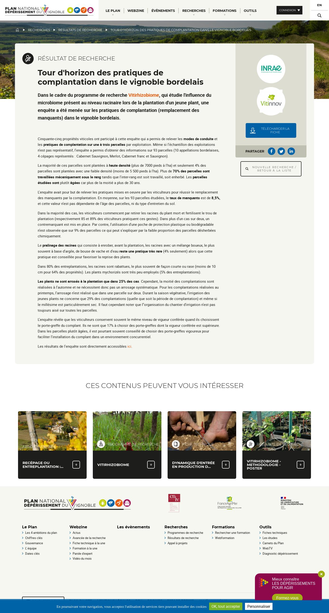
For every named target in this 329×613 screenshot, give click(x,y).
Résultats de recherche (80, 30)
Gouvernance (34, 543)
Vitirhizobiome (143, 95)
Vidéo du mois (82, 558)
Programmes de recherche (185, 532)
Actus (76, 532)
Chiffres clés (33, 538)
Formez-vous (287, 598)
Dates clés (32, 553)
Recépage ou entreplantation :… (43, 465)
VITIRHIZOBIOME (113, 464)
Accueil (17, 30)
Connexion (287, 10)
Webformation (224, 538)
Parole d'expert (82, 553)
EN (319, 5)
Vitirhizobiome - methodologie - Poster (264, 464)
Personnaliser (258, 606)
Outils (265, 527)
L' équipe (31, 548)
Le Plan (29, 527)
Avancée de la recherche (89, 538)
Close (321, 574)
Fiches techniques (275, 532)
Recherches (39, 30)
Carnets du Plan (273, 543)
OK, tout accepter (226, 606)
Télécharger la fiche (275, 130)
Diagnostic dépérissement (280, 553)
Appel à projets (178, 543)
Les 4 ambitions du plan (41, 532)
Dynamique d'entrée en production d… (193, 465)
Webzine (78, 527)
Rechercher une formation (232, 532)
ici (129, 346)
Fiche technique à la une (89, 543)
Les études (270, 538)
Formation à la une (85, 548)
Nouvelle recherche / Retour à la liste (274, 169)
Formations (223, 527)
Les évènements (133, 527)
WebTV (268, 548)
